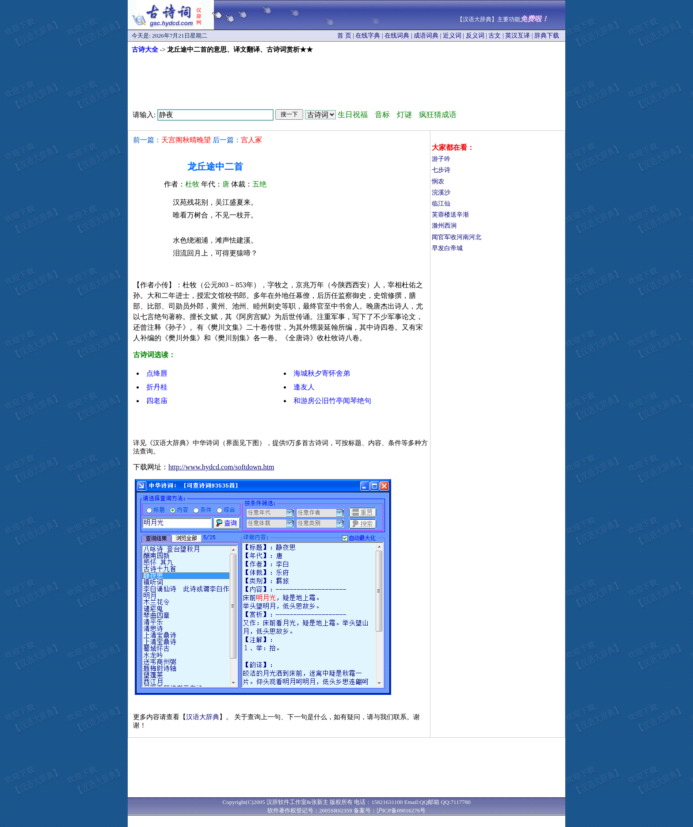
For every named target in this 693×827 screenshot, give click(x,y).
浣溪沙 (441, 192)
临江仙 (441, 203)
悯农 (438, 181)
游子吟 (441, 159)
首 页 (344, 35)
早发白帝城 (447, 248)
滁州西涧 (444, 225)
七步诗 (441, 170)
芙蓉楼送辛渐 (450, 214)
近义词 (452, 35)
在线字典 (367, 35)
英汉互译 (517, 35)
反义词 (475, 35)
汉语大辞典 (202, 716)
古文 (494, 35)
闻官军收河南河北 (456, 237)
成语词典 (426, 35)
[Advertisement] (346, 78)
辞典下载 (546, 35)
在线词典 (397, 35)
